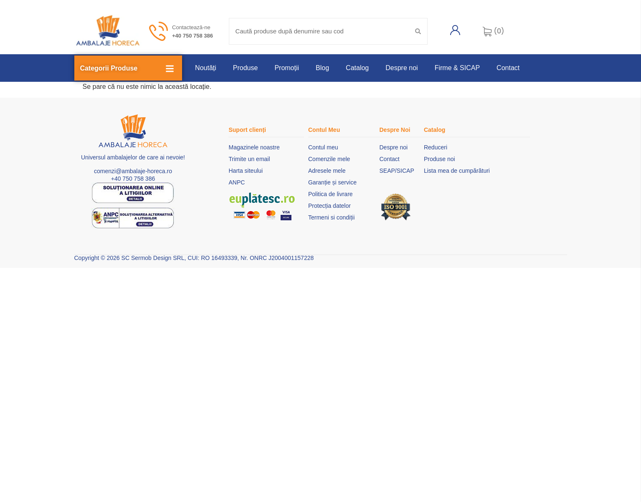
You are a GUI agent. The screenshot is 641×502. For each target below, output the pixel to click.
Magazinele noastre (253, 147)
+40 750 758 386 (192, 36)
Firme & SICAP (457, 67)
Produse (245, 67)
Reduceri (435, 147)
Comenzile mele (329, 159)
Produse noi (439, 159)
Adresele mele (327, 170)
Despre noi (401, 67)
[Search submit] (418, 31)
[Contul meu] (455, 30)
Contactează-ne (191, 27)
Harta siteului (245, 170)
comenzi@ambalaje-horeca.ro (133, 171)
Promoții (286, 67)
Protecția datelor (329, 205)
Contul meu (323, 147)
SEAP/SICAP (396, 170)
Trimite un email (249, 159)
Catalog (357, 67)
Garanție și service (332, 182)
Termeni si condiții (331, 217)
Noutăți (205, 67)
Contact (508, 67)
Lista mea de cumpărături (457, 170)
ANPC (236, 182)
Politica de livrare (330, 194)
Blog (322, 67)
